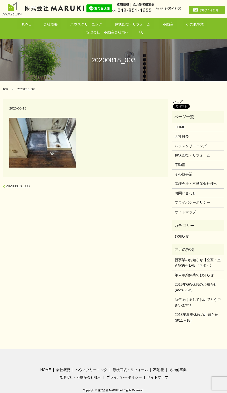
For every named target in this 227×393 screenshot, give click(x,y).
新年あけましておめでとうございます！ (198, 295)
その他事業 (142, 24)
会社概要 (42, 24)
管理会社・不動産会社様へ (172, 24)
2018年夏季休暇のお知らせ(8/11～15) (196, 310)
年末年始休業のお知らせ (194, 268)
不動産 (124, 24)
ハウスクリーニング (67, 24)
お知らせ (182, 229)
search (198, 25)
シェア (178, 94)
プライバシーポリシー (192, 195)
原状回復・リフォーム (100, 24)
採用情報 (123, 4)
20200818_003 (18, 179)
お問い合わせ (209, 10)
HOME (26, 24)
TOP (5, 82)
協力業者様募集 (143, 4)
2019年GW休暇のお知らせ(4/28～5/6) (196, 280)
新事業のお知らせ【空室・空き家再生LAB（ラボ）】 (198, 255)
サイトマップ (185, 205)
